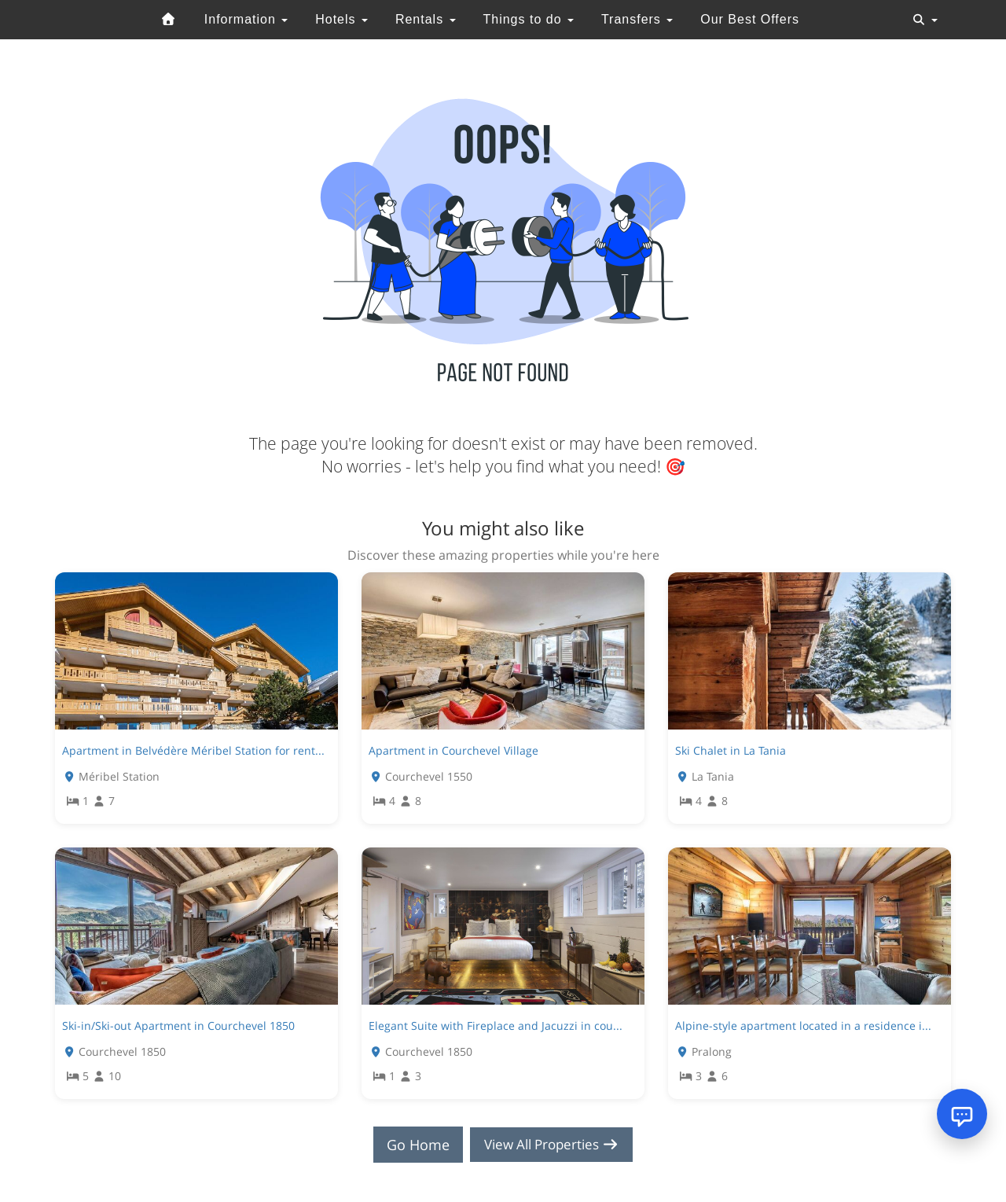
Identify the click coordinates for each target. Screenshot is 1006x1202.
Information (246, 19)
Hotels (341, 19)
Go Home (413, 1144)
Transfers (637, 19)
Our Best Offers (749, 19)
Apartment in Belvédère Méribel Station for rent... (193, 750)
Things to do (528, 19)
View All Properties (552, 1144)
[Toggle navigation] (925, 19)
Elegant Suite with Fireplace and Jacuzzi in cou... (495, 1025)
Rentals (425, 19)
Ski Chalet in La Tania (730, 750)
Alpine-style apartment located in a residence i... (803, 1025)
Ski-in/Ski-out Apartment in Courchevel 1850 (178, 1025)
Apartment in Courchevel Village (453, 750)
